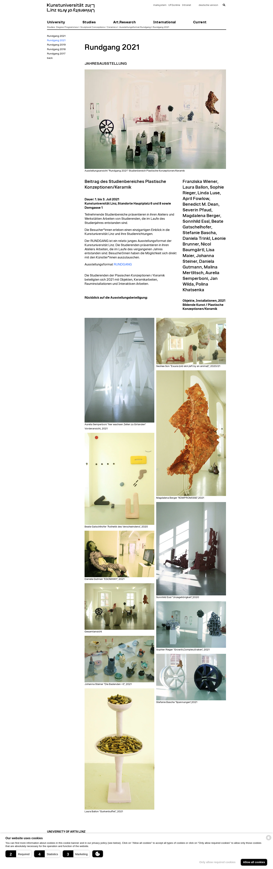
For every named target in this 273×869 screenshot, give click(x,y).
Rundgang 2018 (56, 49)
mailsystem (159, 5)
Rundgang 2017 (56, 53)
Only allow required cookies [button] (217, 862)
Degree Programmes (67, 27)
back (50, 58)
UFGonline (174, 5)
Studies (51, 27)
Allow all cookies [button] (254, 862)
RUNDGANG (123, 264)
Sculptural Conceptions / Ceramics (98, 27)
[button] (18, 853)
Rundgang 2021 (161, 27)
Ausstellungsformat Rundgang (135, 27)
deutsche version (208, 5)
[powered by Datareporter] (269, 840)
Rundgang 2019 (56, 44)
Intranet (186, 5)
